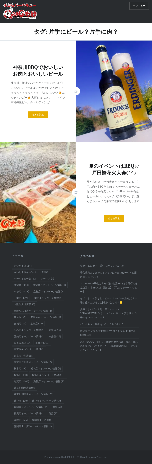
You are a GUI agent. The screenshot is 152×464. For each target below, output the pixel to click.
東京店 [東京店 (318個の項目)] (42, 342)
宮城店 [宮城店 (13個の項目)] (20, 323)
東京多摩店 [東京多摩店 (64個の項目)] (22, 342)
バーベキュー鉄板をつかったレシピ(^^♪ (102, 324)
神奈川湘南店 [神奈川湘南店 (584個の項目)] (24, 387)
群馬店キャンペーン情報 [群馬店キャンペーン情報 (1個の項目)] (29, 413)
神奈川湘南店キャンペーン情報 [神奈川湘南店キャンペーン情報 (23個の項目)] (33, 394)
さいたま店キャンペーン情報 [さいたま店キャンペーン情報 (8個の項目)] (31, 272)
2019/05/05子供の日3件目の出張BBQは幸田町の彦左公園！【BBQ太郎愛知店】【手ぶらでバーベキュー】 (108, 287)
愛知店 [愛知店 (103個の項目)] (55, 329)
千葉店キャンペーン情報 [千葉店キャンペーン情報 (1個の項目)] (47, 297)
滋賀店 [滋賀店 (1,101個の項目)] (21, 381)
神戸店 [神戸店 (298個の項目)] (21, 400)
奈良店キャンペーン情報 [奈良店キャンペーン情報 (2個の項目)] (45, 317)
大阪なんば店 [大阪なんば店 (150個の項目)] (24, 304)
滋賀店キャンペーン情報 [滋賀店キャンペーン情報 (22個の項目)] (49, 381)
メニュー (140, 5)
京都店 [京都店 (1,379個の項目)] (21, 291)
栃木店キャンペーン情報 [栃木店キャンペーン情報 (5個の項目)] (45, 368)
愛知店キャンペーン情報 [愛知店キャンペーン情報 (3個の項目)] (29, 336)
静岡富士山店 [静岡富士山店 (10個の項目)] (42, 419)
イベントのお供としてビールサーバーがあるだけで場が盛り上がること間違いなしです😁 (108, 300)
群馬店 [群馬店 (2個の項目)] (58, 406)
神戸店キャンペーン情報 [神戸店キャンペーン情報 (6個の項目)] (47, 400)
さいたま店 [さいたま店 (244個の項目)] (23, 265)
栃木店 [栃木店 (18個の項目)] (20, 368)
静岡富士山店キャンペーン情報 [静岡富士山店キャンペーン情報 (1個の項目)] (33, 426)
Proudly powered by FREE (57, 457)
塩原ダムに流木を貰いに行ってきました (102, 265)
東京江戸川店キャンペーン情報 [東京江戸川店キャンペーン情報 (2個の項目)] (33, 362)
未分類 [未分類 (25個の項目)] (55, 336)
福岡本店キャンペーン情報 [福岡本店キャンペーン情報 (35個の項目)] (31, 406)
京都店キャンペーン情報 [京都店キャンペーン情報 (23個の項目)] (49, 291)
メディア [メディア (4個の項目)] (47, 278)
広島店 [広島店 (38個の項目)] (36, 323)
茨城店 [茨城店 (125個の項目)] (21, 419)
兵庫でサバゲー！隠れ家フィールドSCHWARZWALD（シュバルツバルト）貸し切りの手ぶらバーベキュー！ (108, 313)
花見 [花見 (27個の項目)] (53, 413)
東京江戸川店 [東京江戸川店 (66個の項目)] (24, 355)
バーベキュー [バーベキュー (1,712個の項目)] (25, 278)
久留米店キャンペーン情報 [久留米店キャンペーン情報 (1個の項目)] (49, 284)
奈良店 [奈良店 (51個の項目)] (20, 317)
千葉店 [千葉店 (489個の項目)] (21, 297)
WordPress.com (99, 457)
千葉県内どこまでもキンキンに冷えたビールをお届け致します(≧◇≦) (108, 274)
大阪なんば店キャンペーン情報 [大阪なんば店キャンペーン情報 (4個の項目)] (33, 310)
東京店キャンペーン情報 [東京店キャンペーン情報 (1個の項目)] (29, 349)
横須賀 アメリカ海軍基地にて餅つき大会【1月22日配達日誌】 (108, 333)
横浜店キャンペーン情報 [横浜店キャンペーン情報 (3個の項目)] (47, 374)
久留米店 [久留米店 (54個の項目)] (21, 284)
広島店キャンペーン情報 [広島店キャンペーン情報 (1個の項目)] (29, 329)
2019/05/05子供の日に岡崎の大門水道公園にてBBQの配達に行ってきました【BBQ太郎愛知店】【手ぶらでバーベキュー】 (109, 345)
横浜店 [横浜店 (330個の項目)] (21, 374)
